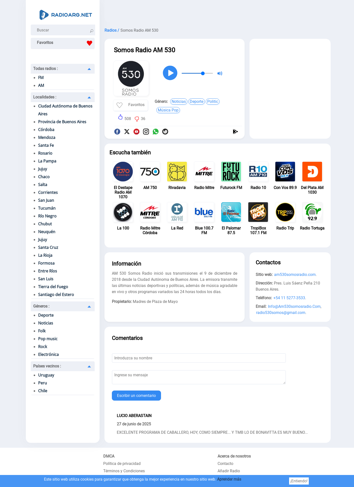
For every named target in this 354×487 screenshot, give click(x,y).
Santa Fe (46, 145)
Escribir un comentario (136, 395)
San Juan (46, 200)
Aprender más (229, 479)
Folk (41, 331)
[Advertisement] (217, 12)
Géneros (41, 306)
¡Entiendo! (299, 481)
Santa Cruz (48, 247)
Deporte (46, 315)
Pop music (48, 338)
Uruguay (46, 375)
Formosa (46, 263)
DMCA (108, 456)
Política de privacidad (122, 463)
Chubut (45, 224)
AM (41, 85)
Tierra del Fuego (53, 286)
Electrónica (48, 354)
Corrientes (48, 192)
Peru (42, 383)
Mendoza (46, 137)
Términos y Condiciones (124, 471)
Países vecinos (47, 366)
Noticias (45, 323)
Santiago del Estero (56, 294)
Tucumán (47, 208)
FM (41, 77)
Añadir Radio (229, 471)
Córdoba (46, 129)
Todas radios (45, 68)
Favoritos (66, 43)
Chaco (44, 176)
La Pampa (47, 161)
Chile (42, 390)
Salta (42, 184)
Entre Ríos (47, 271)
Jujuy (42, 169)
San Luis (45, 279)
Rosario (45, 153)
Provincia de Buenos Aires (62, 121)
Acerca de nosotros (234, 456)
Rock (42, 346)
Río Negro (47, 216)
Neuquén (46, 231)
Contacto (225, 463)
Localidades (44, 97)
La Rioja (45, 255)
